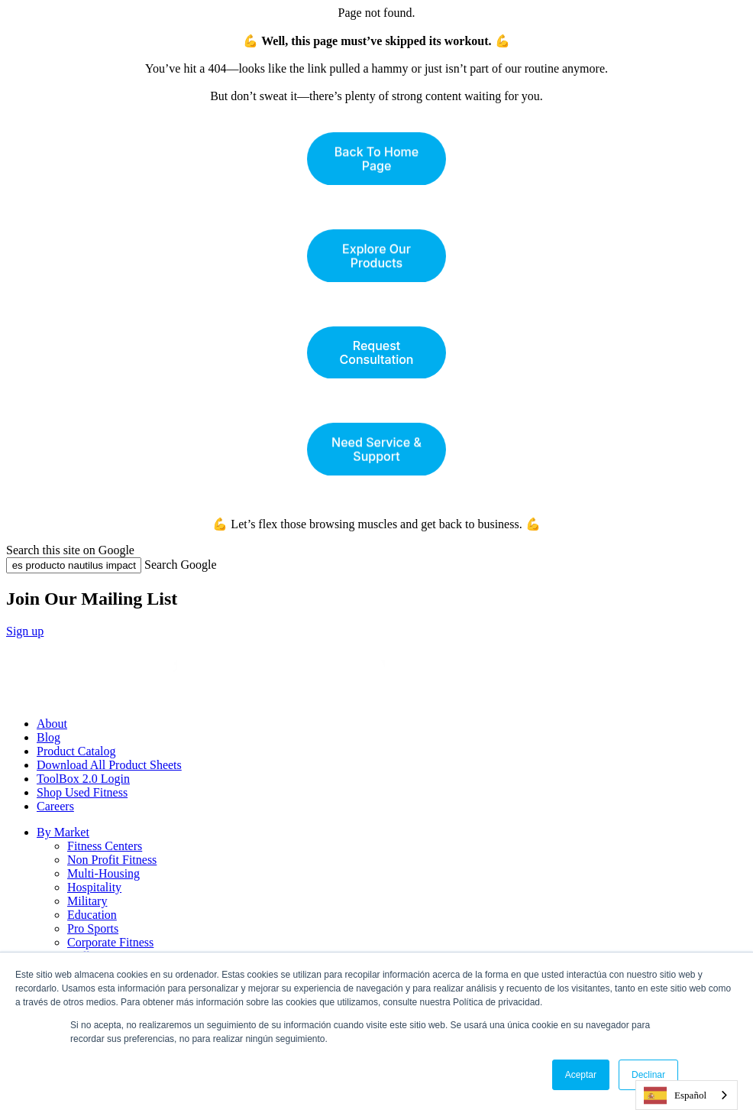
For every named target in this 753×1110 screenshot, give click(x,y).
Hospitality (94, 887)
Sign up (25, 631)
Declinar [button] (648, 1074)
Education (92, 914)
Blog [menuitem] (48, 737)
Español (675, 1095)
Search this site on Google (70, 550)
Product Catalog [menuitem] (76, 751)
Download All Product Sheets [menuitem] (109, 764)
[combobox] (686, 1095)
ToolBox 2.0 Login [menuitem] (83, 778)
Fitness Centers (104, 845)
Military (87, 900)
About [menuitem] (52, 723)
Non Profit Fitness (112, 859)
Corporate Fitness (110, 942)
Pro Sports (92, 928)
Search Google (180, 564)
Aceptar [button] (580, 1074)
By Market (63, 832)
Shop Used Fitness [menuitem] (82, 792)
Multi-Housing (103, 873)
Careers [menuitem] (55, 806)
